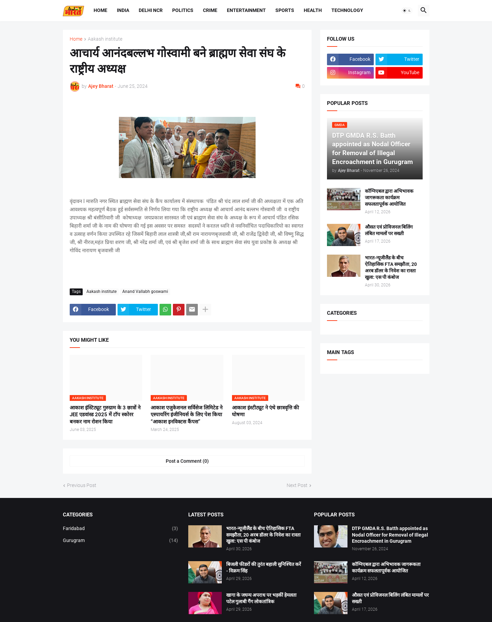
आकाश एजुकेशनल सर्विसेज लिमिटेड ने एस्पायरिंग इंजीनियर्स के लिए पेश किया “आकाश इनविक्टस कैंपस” (186, 415)
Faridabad (120, 528)
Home (100, 10)
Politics (182, 10)
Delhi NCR (151, 10)
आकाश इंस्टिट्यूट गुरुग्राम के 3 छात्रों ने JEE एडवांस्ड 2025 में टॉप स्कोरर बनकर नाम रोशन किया (105, 415)
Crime (210, 10)
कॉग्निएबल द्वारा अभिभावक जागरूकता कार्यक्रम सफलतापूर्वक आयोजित (389, 197)
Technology (347, 10)
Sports (284, 10)
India (123, 10)
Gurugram (120, 540)
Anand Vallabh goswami (145, 291)
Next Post (297, 485)
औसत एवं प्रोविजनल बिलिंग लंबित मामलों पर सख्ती (389, 230)
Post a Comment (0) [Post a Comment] (187, 461)
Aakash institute (105, 39)
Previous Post (81, 485)
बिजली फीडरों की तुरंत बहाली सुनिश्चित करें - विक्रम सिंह (263, 567)
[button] (407, 10)
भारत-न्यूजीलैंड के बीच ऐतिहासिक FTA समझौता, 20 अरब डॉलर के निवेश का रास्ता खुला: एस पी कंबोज (391, 267)
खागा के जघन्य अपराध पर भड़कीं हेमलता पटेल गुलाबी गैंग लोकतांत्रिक (261, 598)
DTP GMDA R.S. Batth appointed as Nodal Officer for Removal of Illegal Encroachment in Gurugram (390, 535)
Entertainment (246, 10)
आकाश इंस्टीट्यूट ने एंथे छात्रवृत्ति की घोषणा (265, 411)
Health (313, 10)
